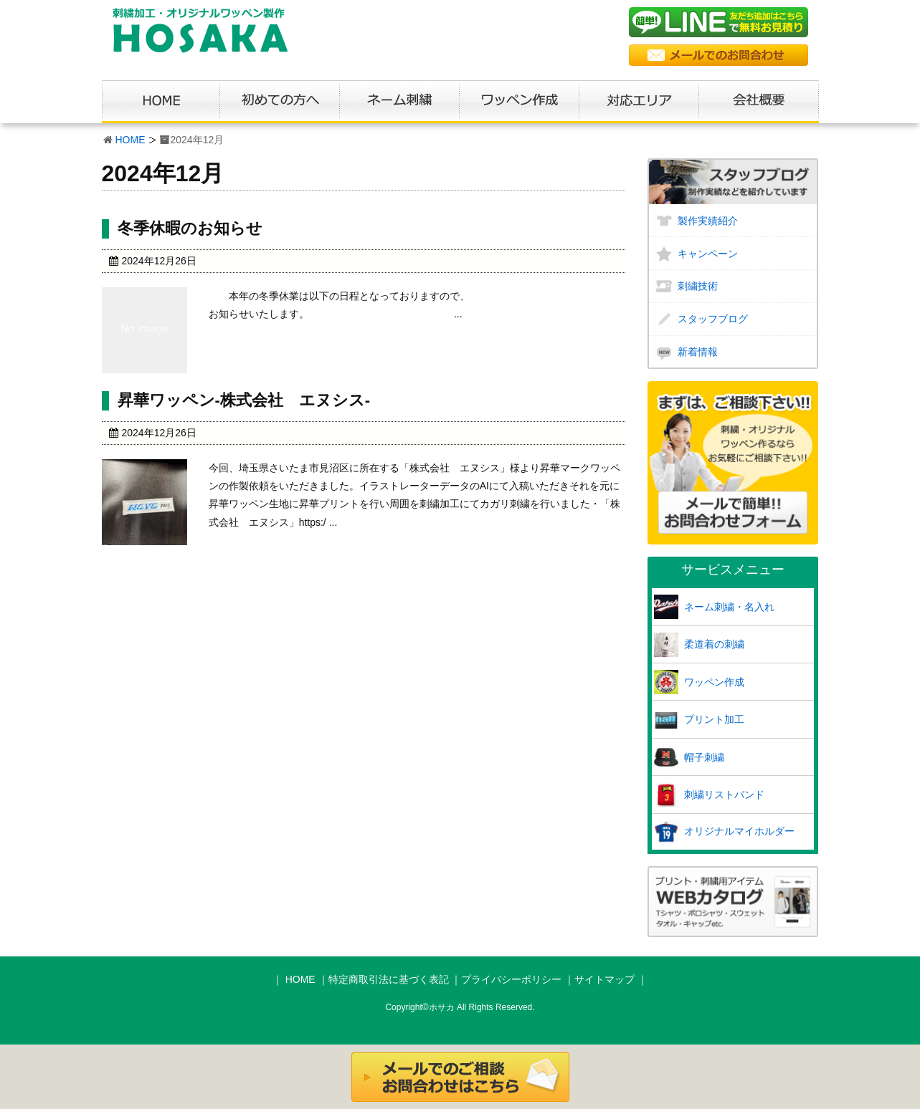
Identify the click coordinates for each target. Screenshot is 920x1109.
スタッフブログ (713, 319)
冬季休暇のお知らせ (190, 228)
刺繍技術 (698, 286)
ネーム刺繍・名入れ (729, 607)
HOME (130, 139)
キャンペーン (708, 253)
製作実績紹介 (708, 220)
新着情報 (698, 351)
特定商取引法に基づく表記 (388, 979)
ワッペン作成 (714, 682)
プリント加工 (714, 719)
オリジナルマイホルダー (739, 831)
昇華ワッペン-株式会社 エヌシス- (244, 400)
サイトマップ (604, 979)
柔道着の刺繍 (714, 644)
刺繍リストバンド (724, 794)
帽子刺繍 (704, 757)
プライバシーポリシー (511, 979)
